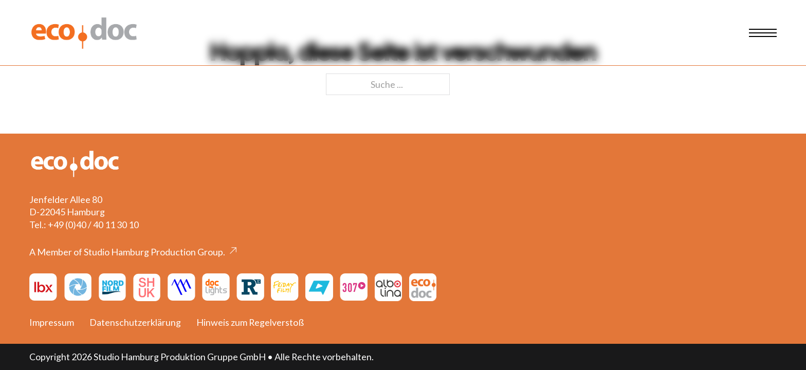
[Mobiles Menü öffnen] (763, 33)
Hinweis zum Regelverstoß (250, 322)
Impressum (51, 322)
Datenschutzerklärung (135, 322)
